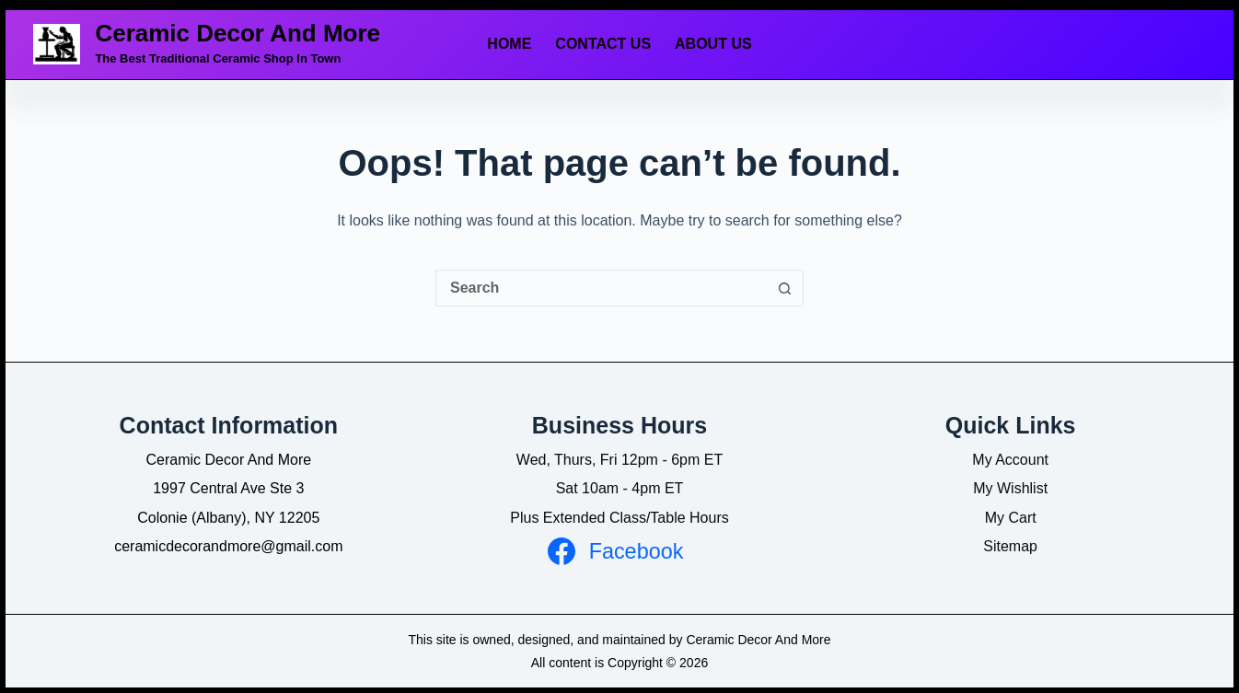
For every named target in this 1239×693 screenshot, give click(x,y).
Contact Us (603, 44)
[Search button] (785, 288)
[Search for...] (601, 288)
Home (509, 44)
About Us (713, 44)
